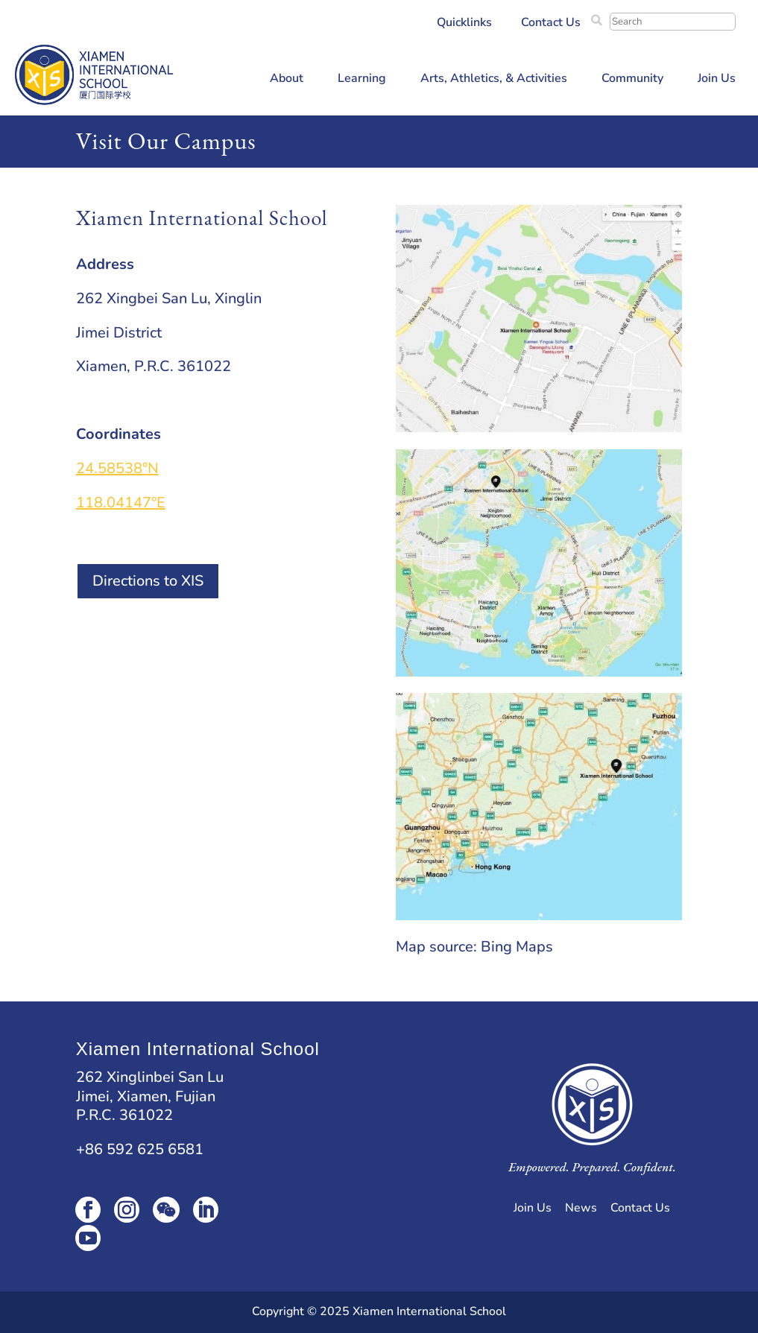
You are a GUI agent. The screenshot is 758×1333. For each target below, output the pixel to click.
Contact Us (551, 23)
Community (632, 79)
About (286, 79)
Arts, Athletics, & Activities (493, 79)
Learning (362, 79)
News (581, 1208)
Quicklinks (464, 23)
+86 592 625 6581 (139, 1149)
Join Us (717, 79)
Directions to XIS (147, 581)
